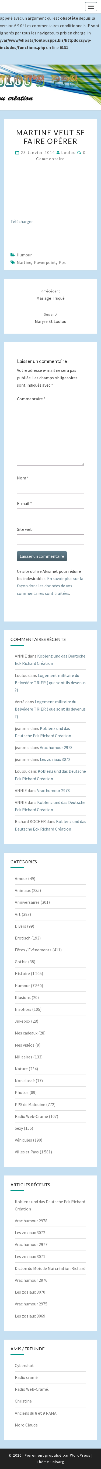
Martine (24, 262)
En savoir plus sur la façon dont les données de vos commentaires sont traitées (50, 586)
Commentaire (31, 398)
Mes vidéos (24, 1045)
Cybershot (24, 1365)
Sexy (19, 1128)
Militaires (23, 1057)
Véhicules (23, 1140)
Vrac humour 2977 (31, 1244)
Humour (24, 254)
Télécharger (22, 221)
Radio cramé (26, 1377)
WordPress (80, 1455)
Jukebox (22, 1021)
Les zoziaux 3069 (30, 1316)
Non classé (25, 1080)
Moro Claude (26, 1425)
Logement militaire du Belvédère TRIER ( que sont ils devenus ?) (50, 683)
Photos (22, 1092)
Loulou (68, 152)
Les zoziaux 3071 (30, 1256)
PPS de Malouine (30, 1104)
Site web (25, 529)
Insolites (23, 1009)
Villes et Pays (27, 1151)
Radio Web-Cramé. (32, 1389)
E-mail (24, 503)
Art (18, 914)
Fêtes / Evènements (33, 949)
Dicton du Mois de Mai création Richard (50, 1268)
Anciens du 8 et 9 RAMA (36, 1413)
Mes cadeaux (26, 1033)
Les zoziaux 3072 (55, 759)
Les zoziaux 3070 (30, 1292)
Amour (21, 878)
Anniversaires (27, 902)
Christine (23, 1401)
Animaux (23, 890)
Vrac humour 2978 (56, 747)
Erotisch (22, 938)
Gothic (21, 961)
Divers (20, 926)
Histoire (22, 973)
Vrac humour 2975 (31, 1303)
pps (62, 262)
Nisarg (58, 1461)
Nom (23, 478)
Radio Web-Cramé (31, 1116)
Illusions (23, 997)
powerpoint (45, 262)
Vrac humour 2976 (31, 1280)
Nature (21, 1068)
